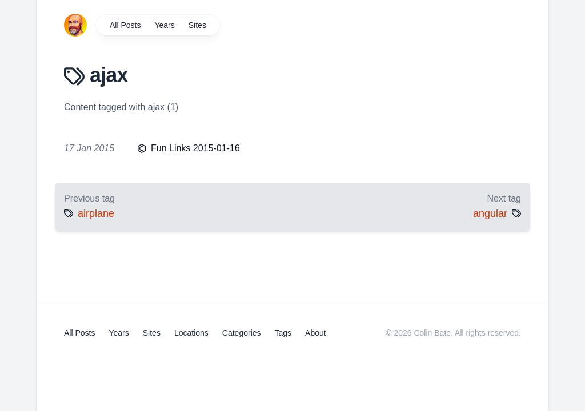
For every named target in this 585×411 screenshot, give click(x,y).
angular (490, 213)
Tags (283, 332)
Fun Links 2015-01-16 (195, 148)
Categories (241, 332)
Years (164, 25)
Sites (197, 25)
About (315, 332)
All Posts (125, 25)
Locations (191, 332)
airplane (96, 213)
